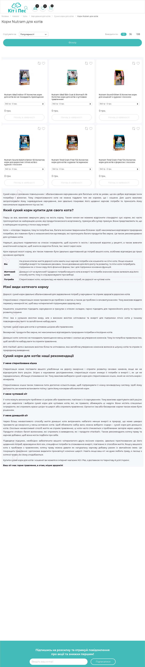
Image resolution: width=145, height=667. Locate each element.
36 (130, 34)
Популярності (27, 34)
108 (138, 34)
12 (124, 34)
